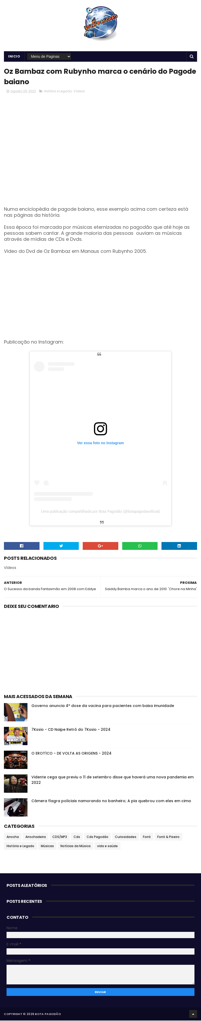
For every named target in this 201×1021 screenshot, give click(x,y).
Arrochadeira (35, 837)
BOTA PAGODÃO (48, 1014)
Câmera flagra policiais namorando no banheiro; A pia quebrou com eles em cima (111, 801)
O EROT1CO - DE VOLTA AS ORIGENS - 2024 (71, 753)
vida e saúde (107, 846)
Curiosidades (125, 837)
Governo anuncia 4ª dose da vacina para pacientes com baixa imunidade (102, 706)
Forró (147, 837)
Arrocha (13, 837)
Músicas (47, 846)
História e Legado (58, 91)
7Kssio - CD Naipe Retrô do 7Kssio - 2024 (70, 730)
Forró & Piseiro (168, 837)
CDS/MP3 (59, 837)
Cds (77, 837)
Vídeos (79, 91)
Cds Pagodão (97, 837)
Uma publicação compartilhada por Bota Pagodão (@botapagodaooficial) (100, 512)
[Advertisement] (100, 297)
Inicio (14, 56)
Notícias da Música (75, 846)
